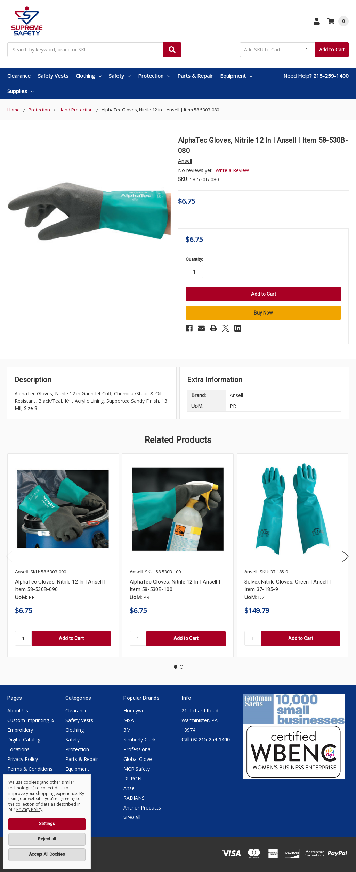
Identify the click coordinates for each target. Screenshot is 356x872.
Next (345, 556)
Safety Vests (53, 75)
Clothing (89, 75)
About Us (17, 710)
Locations (18, 749)
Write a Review (232, 170)
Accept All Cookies (47, 854)
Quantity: (194, 259)
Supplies (20, 90)
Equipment (236, 75)
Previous (9, 556)
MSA (128, 720)
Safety (120, 75)
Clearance (19, 75)
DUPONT (134, 778)
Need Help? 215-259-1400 (316, 75)
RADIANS (134, 798)
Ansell (130, 788)
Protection (154, 75)
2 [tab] (181, 667)
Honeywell (135, 710)
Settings (47, 823)
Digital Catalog (23, 739)
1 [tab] (175, 667)
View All (131, 817)
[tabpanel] (63, 555)
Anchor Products (142, 807)
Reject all (47, 839)
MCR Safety (136, 768)
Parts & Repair (195, 75)
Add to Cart (332, 49)
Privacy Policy (22, 759)
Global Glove (137, 759)
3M (127, 730)
